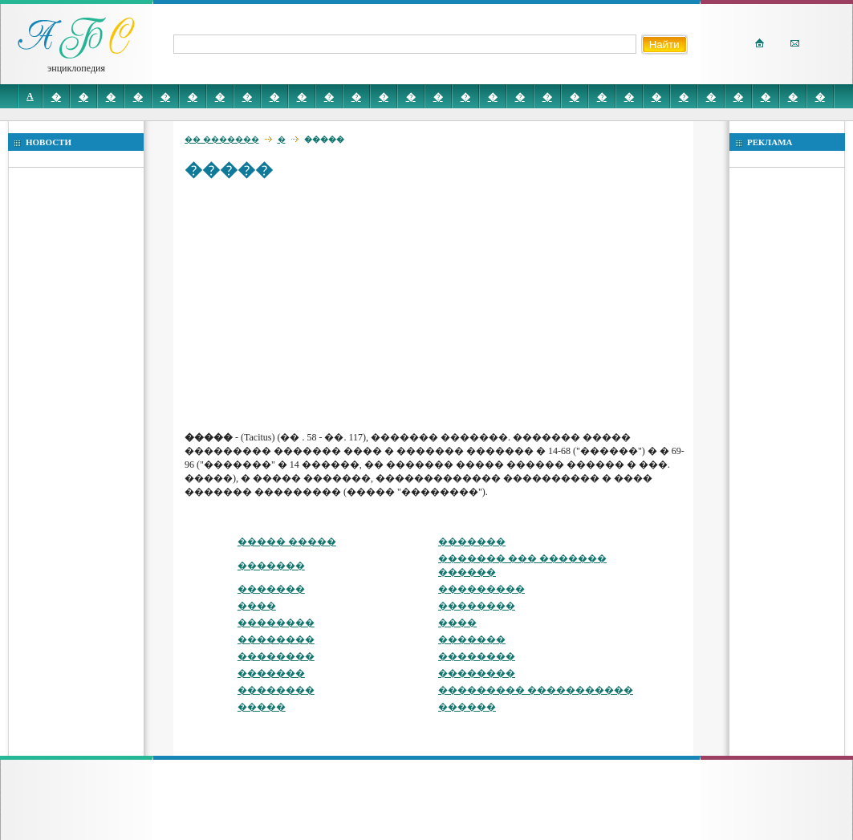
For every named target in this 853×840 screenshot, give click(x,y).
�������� (476, 605)
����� (262, 706)
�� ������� (222, 139)
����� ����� (287, 541)
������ (467, 706)
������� (472, 541)
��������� (481, 588)
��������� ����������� (535, 690)
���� (257, 605)
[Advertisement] (436, 305)
